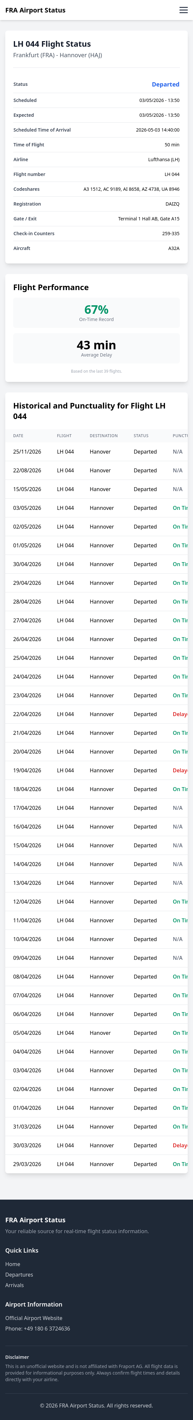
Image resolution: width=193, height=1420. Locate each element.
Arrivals (14, 1285)
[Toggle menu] (184, 10)
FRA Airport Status (35, 10)
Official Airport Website (33, 1318)
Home (12, 1264)
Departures (19, 1274)
